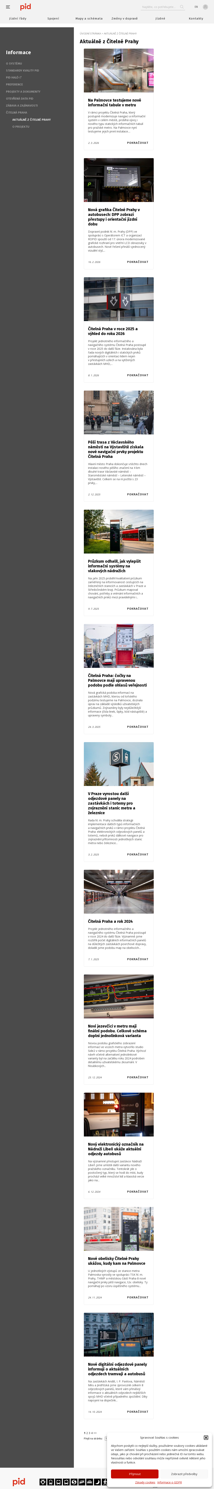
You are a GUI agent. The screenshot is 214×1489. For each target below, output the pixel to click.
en (196, 7)
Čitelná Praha (16, 112)
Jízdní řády (17, 18)
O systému (14, 63)
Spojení (53, 18)
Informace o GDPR (169, 1482)
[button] (206, 1438)
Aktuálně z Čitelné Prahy (31, 119)
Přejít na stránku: (93, 1438)
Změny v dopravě (125, 18)
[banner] (37, 7)
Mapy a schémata (89, 18)
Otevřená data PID (19, 98)
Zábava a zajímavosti (22, 105)
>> (95, 1433)
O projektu (20, 126)
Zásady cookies (145, 1482)
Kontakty (196, 18)
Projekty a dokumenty (23, 91)
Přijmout (135, 1474)
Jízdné (160, 18)
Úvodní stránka (90, 33)
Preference (14, 84)
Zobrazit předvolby (184, 1474)
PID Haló (12, 77)
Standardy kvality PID (22, 70)
